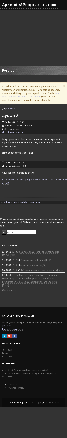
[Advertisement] (26, 37)
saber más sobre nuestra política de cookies (31, 95)
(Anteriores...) (9, 290)
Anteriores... (7, 376)
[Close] (64, 85)
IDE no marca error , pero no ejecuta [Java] (41, 270)
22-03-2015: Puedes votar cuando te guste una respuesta (29, 373)
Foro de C (11, 108)
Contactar (12, 384)
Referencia (7, 356)
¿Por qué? (6, 325)
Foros (5, 353)
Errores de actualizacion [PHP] (36, 260)
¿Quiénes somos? (16, 387)
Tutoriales (7, 349)
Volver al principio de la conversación (22, 202)
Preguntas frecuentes (12, 329)
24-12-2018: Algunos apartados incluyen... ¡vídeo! (25, 370)
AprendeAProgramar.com (29, 5)
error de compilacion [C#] (33, 265)
